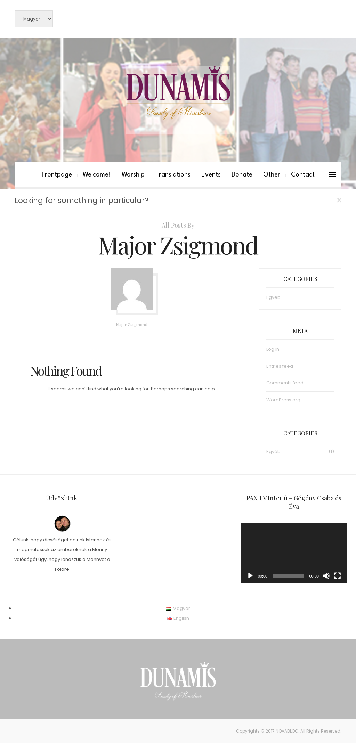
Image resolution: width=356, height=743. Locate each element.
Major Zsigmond (131, 324)
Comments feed (285, 382)
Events (211, 175)
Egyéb (273, 297)
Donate (242, 175)
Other (271, 175)
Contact (303, 175)
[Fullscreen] (337, 575)
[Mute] (326, 575)
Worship (133, 175)
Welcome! (97, 175)
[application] (294, 553)
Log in (272, 349)
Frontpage (57, 175)
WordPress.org (283, 400)
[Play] (250, 575)
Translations (173, 175)
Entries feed (279, 366)
